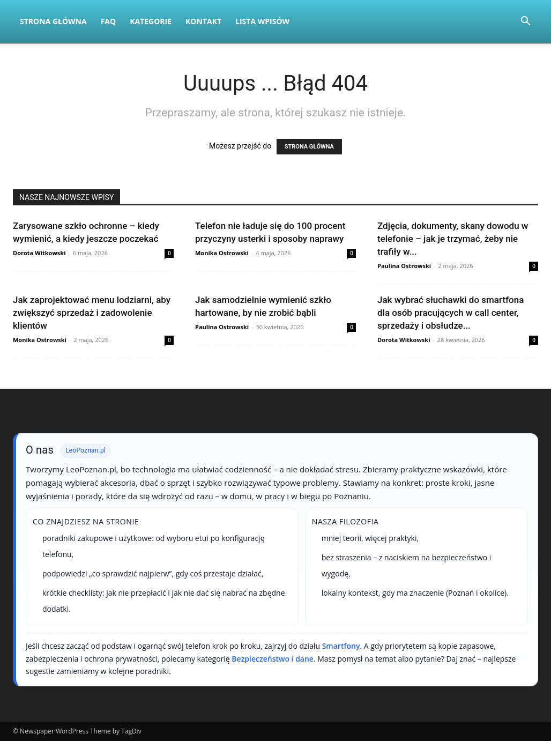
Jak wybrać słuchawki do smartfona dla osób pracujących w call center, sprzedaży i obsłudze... (450, 312)
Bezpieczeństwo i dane (273, 659)
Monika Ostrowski (222, 253)
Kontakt (203, 21)
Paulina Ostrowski (404, 266)
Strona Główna (53, 21)
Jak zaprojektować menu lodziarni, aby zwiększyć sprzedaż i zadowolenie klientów (91, 312)
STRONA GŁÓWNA (309, 146)
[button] (525, 22)
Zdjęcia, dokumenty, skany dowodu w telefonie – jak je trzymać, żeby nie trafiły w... (452, 238)
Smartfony (341, 646)
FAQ (108, 21)
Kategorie (151, 21)
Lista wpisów (262, 21)
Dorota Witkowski (39, 253)
